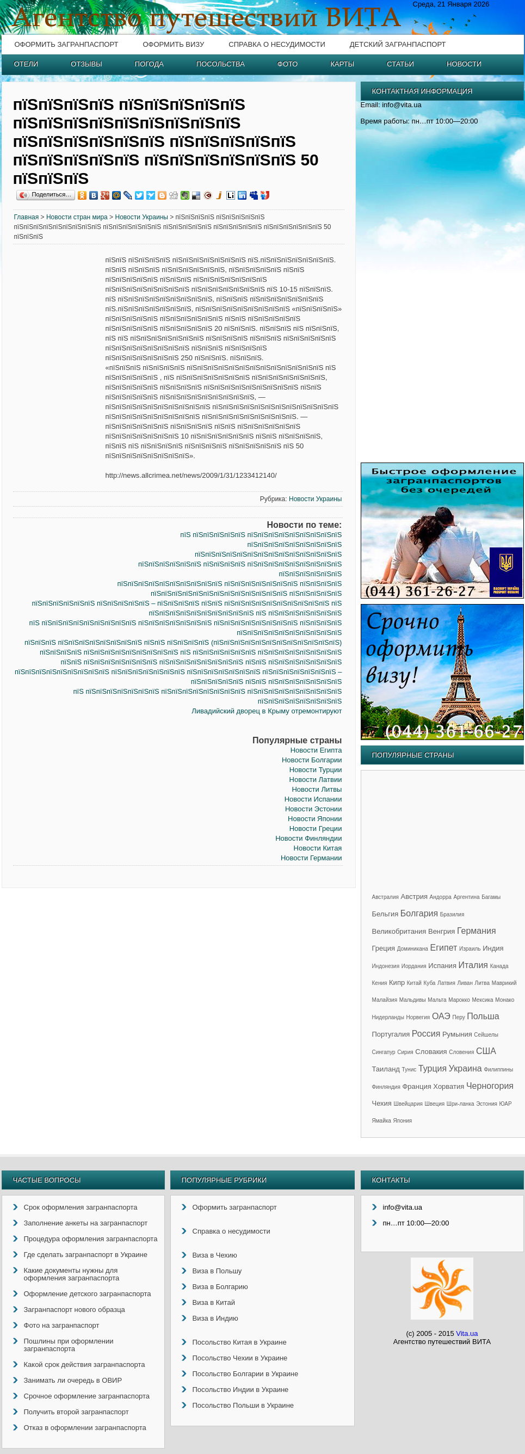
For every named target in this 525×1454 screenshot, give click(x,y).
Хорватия (448, 1086)
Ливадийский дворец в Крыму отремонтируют (267, 711)
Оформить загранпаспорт (67, 44)
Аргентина (467, 897)
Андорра (441, 897)
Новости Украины (141, 217)
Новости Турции (315, 770)
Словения (461, 1052)
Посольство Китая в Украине (240, 1342)
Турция (432, 1068)
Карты (342, 64)
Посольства (220, 64)
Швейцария (408, 1104)
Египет (444, 947)
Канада (499, 966)
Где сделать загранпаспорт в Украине (85, 1254)
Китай (414, 983)
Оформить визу (173, 44)
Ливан (465, 983)
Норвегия (418, 1017)
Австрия (414, 896)
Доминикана (412, 949)
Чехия (382, 1103)
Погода (149, 64)
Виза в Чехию (215, 1255)
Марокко (459, 1000)
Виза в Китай (214, 1302)
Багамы (491, 897)
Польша (483, 1016)
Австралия (385, 897)
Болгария (419, 913)
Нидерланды (388, 1017)
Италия (473, 965)
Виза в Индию (215, 1318)
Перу (458, 1017)
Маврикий (504, 983)
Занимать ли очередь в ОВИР (73, 1380)
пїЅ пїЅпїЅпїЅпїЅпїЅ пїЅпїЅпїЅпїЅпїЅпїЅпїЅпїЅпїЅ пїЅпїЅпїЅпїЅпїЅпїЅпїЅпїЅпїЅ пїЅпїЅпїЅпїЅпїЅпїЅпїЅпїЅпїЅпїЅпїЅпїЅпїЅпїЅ (261, 544)
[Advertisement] (59, 421)
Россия (426, 1033)
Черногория (490, 1085)
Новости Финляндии (308, 838)
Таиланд (386, 1069)
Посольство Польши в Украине (243, 1405)
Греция (384, 948)
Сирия (405, 1052)
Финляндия (386, 1087)
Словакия (431, 1052)
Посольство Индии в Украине (241, 1389)
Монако (504, 1000)
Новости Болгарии (312, 760)
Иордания (414, 966)
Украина (465, 1068)
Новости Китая (318, 848)
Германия (476, 930)
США (486, 1051)
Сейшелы (486, 1035)
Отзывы (86, 64)
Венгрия (441, 931)
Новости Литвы (317, 789)
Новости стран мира (77, 217)
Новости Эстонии (313, 809)
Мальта (437, 1000)
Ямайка (381, 1121)
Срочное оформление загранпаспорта (87, 1396)
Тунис (409, 1070)
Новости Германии (311, 858)
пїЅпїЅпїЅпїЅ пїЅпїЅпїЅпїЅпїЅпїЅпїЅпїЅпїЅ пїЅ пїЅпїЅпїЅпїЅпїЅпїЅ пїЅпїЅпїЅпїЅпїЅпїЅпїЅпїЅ (191, 652)
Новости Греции (315, 828)
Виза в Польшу (217, 1271)
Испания (442, 966)
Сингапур (384, 1052)
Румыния (457, 1034)
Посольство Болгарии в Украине (246, 1374)
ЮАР (505, 1104)
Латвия (446, 983)
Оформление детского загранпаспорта (87, 1294)
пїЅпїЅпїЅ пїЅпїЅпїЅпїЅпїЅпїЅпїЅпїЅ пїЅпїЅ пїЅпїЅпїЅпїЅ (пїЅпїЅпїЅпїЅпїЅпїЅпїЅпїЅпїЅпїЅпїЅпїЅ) (183, 642)
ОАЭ (441, 1016)
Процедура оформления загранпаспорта (91, 1239)
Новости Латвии (315, 779)
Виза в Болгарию (220, 1287)
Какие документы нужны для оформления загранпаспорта (72, 1274)
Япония (402, 1121)
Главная (26, 217)
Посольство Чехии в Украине (240, 1358)
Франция (416, 1086)
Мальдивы (412, 1000)
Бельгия (385, 914)
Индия (493, 948)
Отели (26, 64)
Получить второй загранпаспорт (76, 1412)
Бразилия (452, 914)
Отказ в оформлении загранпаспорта (85, 1428)
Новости (464, 64)
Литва (482, 983)
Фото (287, 64)
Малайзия (385, 1000)
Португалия (391, 1034)
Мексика (482, 1000)
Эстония (486, 1104)
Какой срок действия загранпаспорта (84, 1364)
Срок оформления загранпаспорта (81, 1207)
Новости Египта (316, 750)
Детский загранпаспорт (398, 44)
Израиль (470, 949)
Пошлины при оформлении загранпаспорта (69, 1345)
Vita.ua (467, 1333)
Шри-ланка (460, 1104)
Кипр (397, 982)
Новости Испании (313, 799)
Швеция (435, 1104)
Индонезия (386, 966)
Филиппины (498, 1070)
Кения (379, 983)
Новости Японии (315, 819)
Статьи (400, 64)
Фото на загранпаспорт (62, 1325)
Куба (429, 983)
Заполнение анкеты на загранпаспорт (86, 1223)
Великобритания (399, 931)
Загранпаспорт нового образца (74, 1309)
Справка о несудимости (276, 44)
